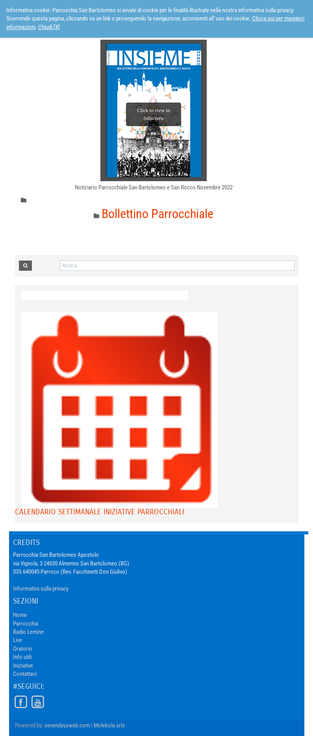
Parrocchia (25, 623)
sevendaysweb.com (67, 725)
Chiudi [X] (49, 27)
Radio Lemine (28, 631)
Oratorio (22, 648)
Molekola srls (109, 725)
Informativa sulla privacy (41, 588)
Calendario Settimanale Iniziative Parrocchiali (99, 511)
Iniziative (23, 665)
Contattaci (25, 673)
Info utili (22, 657)
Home (20, 615)
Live (17, 640)
